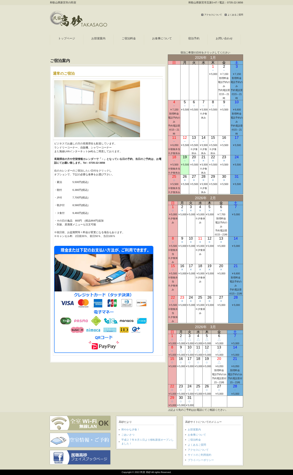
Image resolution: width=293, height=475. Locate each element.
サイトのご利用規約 (199, 454)
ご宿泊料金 (194, 439)
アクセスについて (213, 14)
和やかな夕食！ (130, 429)
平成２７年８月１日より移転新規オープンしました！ (147, 441)
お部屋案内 (194, 429)
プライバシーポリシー (201, 460)
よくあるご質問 (235, 14)
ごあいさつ (127, 434)
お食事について (197, 434)
